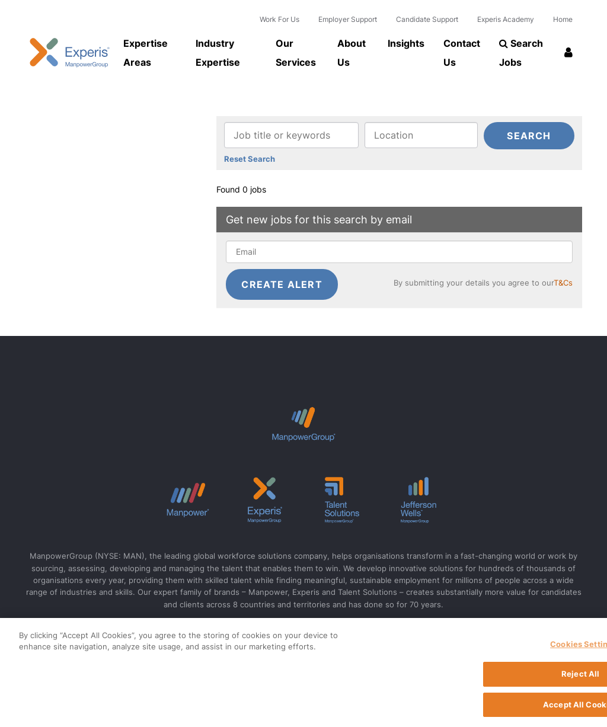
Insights (406, 43)
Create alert (281, 284)
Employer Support (347, 19)
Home (563, 19)
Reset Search (249, 160)
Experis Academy (505, 19)
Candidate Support (427, 19)
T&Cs (563, 282)
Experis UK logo (69, 53)
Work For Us (279, 19)
